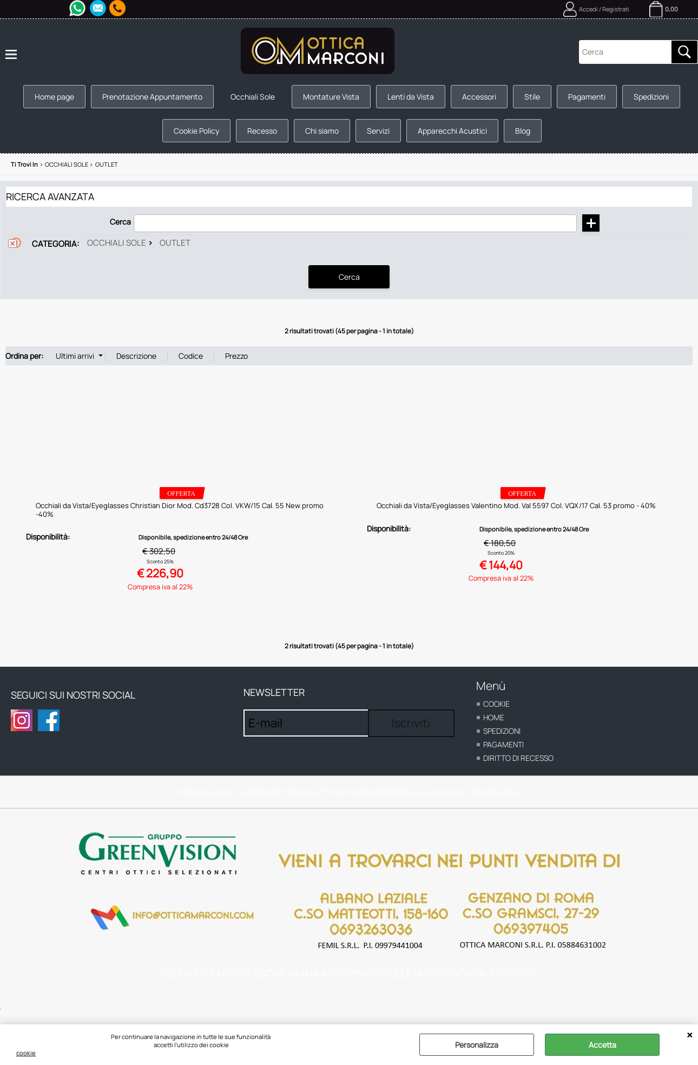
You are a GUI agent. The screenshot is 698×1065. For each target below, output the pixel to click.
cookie (26, 1053)
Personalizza (476, 1045)
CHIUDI (690, 1035)
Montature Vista (331, 96)
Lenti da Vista (410, 96)
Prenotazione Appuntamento (152, 96)
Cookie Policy (196, 131)
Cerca (120, 221)
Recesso (262, 131)
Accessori (479, 96)
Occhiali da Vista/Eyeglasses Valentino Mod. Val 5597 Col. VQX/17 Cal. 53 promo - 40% (516, 505)
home (493, 717)
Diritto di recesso (518, 758)
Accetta (602, 1045)
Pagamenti (586, 96)
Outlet (175, 242)
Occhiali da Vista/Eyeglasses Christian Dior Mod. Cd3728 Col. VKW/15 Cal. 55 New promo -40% (180, 510)
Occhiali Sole (253, 96)
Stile (532, 96)
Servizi (378, 131)
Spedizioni (651, 96)
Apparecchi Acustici (452, 131)
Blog (522, 131)
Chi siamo (322, 131)
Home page (54, 96)
